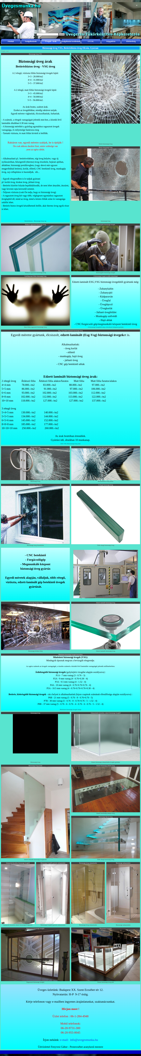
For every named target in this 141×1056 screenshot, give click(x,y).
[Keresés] (47, 34)
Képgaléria (110, 41)
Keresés (61, 34)
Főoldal (11, 41)
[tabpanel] (35, 137)
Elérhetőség (131, 41)
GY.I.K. (91, 41)
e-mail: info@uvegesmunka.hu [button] (79, 1040)
